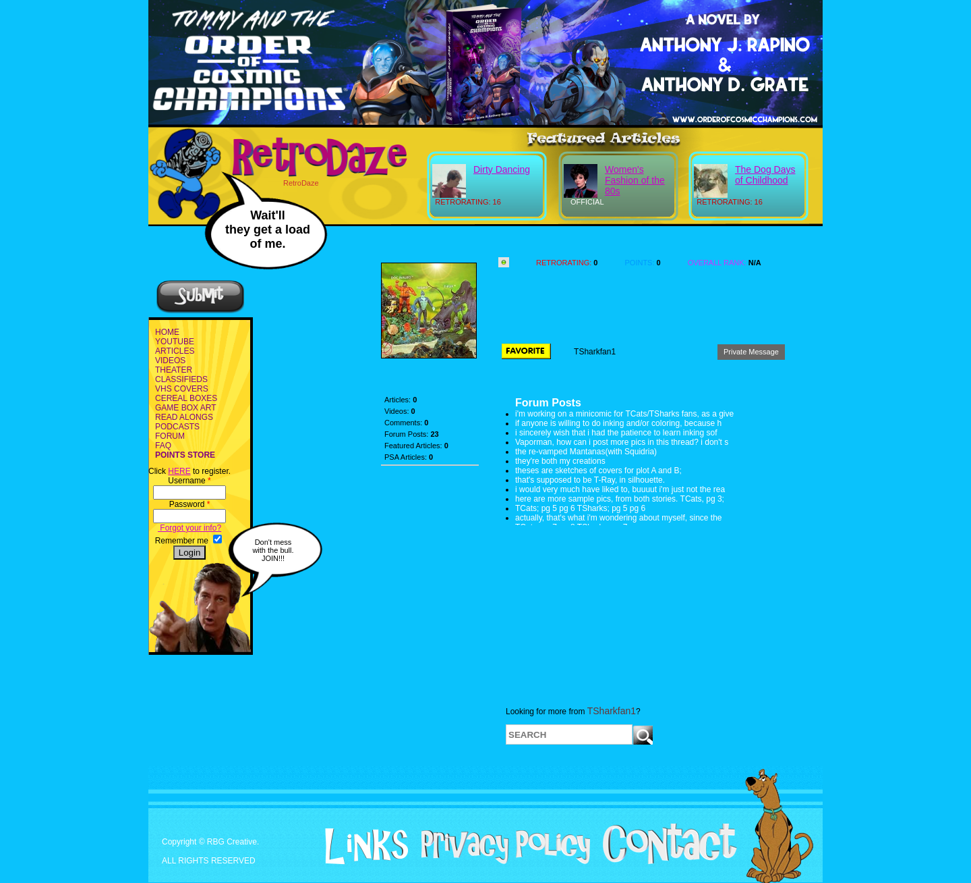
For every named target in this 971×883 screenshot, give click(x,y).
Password (189, 504)
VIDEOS (170, 360)
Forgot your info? (189, 528)
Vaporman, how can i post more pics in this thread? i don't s (621, 442)
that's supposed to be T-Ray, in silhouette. (590, 480)
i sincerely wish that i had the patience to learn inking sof (616, 432)
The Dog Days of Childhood (765, 175)
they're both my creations (560, 461)
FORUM (170, 436)
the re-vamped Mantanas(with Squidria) (586, 451)
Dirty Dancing (501, 169)
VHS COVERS (181, 389)
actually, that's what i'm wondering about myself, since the (618, 518)
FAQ (163, 445)
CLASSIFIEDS (181, 379)
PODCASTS (177, 426)
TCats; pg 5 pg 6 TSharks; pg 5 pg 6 (580, 508)
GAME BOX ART (185, 407)
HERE (179, 471)
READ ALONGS (184, 417)
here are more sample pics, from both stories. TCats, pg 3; (619, 499)
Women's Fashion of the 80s (635, 180)
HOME (167, 332)
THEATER (173, 370)
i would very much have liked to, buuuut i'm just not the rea (620, 489)
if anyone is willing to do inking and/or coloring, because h (618, 423)
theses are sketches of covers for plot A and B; (598, 470)
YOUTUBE (174, 341)
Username (189, 480)
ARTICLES (174, 351)
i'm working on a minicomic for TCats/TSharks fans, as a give (624, 414)
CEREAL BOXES (186, 398)
